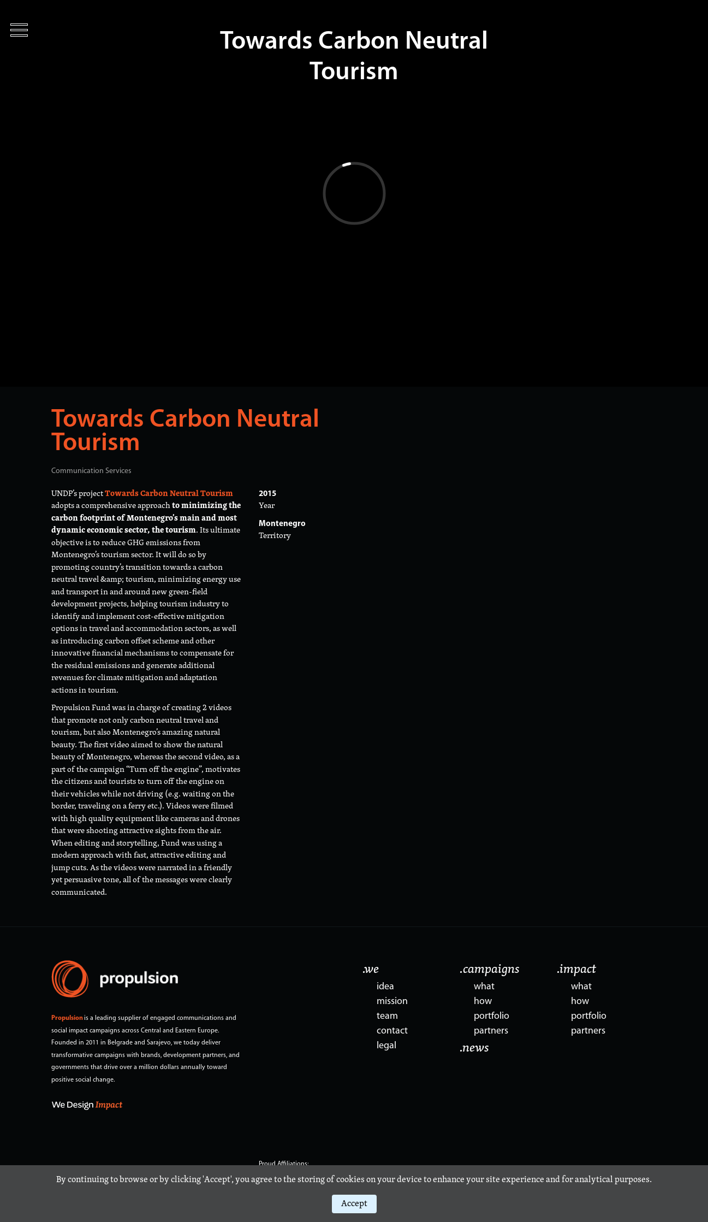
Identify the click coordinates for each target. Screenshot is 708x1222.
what (484, 987)
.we (370, 969)
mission (392, 1001)
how (483, 1001)
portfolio (491, 1016)
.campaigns (490, 969)
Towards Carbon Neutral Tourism (185, 432)
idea (385, 987)
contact (392, 1031)
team (387, 1016)
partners (491, 1031)
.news (474, 1048)
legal (386, 1046)
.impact (576, 969)
